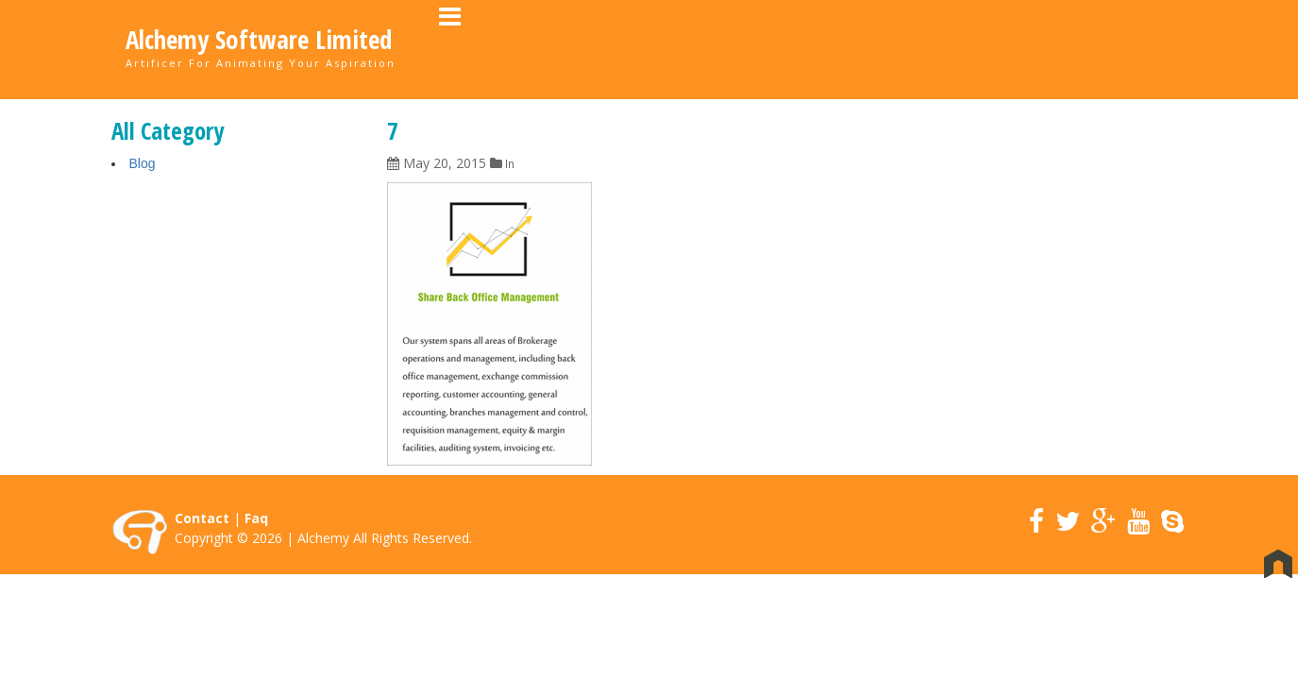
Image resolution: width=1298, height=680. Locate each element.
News (1049, 48)
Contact (1129, 48)
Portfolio (887, 48)
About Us (791, 48)
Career (976, 48)
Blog (142, 164)
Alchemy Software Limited (259, 40)
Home (710, 48)
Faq (256, 519)
